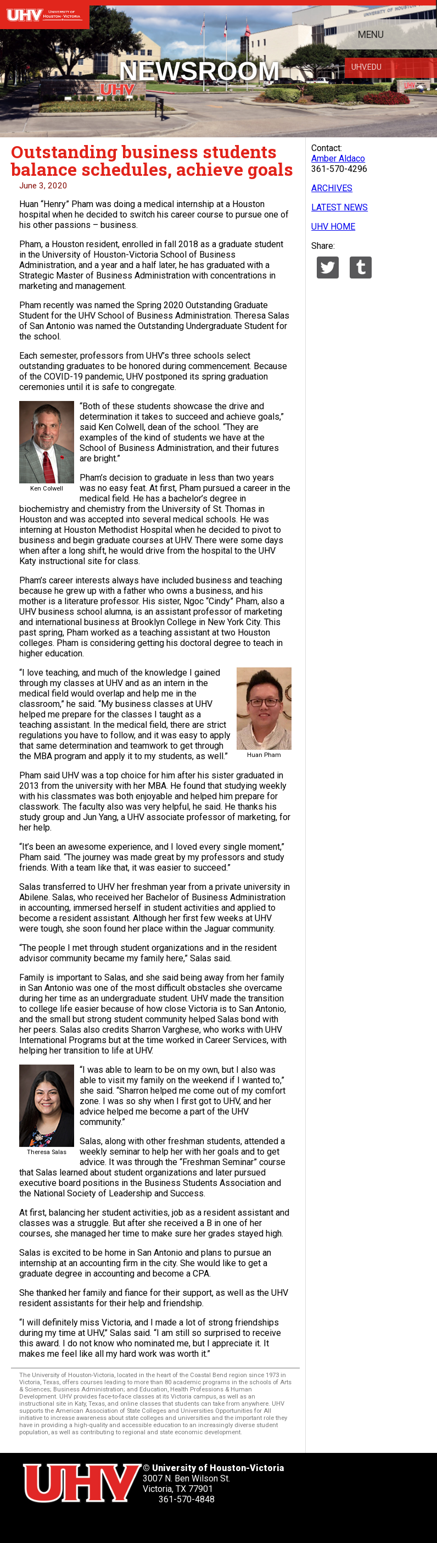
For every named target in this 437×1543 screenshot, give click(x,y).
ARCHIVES (331, 188)
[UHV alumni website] (177, 1523)
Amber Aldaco (338, 158)
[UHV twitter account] (35, 1523)
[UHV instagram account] (148, 1523)
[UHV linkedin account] (91, 1523)
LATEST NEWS (339, 207)
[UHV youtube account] (119, 1523)
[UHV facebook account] (63, 1523)
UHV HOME (333, 226)
